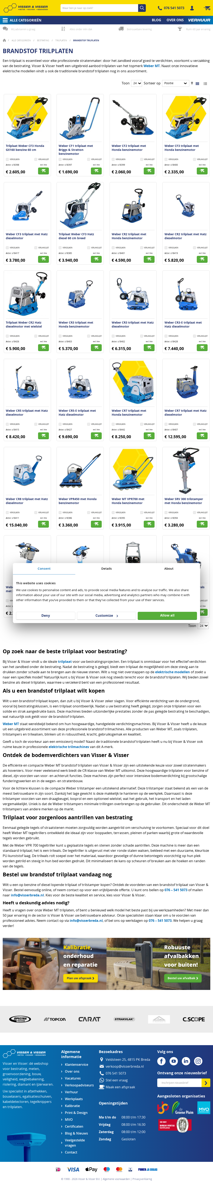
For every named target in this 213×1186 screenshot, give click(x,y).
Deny (45, 615)
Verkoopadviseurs (79, 1085)
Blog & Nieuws (76, 1133)
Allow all (167, 615)
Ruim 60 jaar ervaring (198, 29)
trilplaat (65, 661)
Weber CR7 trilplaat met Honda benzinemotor (129, 413)
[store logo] (25, 8)
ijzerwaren (44, 1084)
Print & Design (76, 1113)
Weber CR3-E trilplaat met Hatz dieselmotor (183, 324)
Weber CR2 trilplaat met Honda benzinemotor (129, 236)
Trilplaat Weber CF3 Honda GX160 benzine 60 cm (25, 148)
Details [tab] (106, 568)
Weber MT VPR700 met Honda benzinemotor (128, 501)
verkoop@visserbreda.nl (125, 1066)
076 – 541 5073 (176, 890)
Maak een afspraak (120, 1087)
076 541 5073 (174, 8)
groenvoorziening (16, 1074)
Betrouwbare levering (139, 29)
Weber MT (152, 66)
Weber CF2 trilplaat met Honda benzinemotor (129, 148)
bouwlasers (12, 1096)
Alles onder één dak (81, 29)
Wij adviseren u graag (23, 29)
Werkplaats (74, 1099)
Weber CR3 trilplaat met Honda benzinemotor (76, 324)
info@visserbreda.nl (27, 895)
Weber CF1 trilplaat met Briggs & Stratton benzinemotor (76, 150)
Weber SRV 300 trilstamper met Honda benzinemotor (184, 501)
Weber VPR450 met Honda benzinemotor (78, 501)
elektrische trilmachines (69, 746)
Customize (106, 615)
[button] (41, 159)
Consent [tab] (44, 568)
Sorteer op (152, 83)
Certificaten (74, 1126)
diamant (24, 1084)
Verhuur (71, 1092)
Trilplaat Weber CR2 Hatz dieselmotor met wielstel (24, 324)
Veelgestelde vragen (75, 1143)
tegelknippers (41, 1102)
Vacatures (73, 1078)
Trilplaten (61, 40)
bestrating (19, 1069)
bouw (36, 1074)
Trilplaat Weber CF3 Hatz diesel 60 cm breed (76, 236)
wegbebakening (31, 1079)
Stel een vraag (117, 1080)
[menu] (106, 20)
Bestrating (43, 40)
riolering (9, 1084)
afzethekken (37, 1091)
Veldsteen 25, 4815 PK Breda (128, 1059)
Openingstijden (113, 1103)
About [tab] (169, 568)
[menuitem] (20, 20)
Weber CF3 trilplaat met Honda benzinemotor (182, 148)
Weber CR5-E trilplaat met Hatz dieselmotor (77, 413)
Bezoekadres (111, 1051)
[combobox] (103, 8)
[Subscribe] (206, 1082)
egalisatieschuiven (36, 1096)
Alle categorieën (21, 40)
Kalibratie (72, 1106)
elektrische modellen (172, 672)
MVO (69, 1119)
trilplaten (14, 1107)
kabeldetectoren (15, 1102)
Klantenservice (76, 1064)
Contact (71, 1152)
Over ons (72, 1071)
